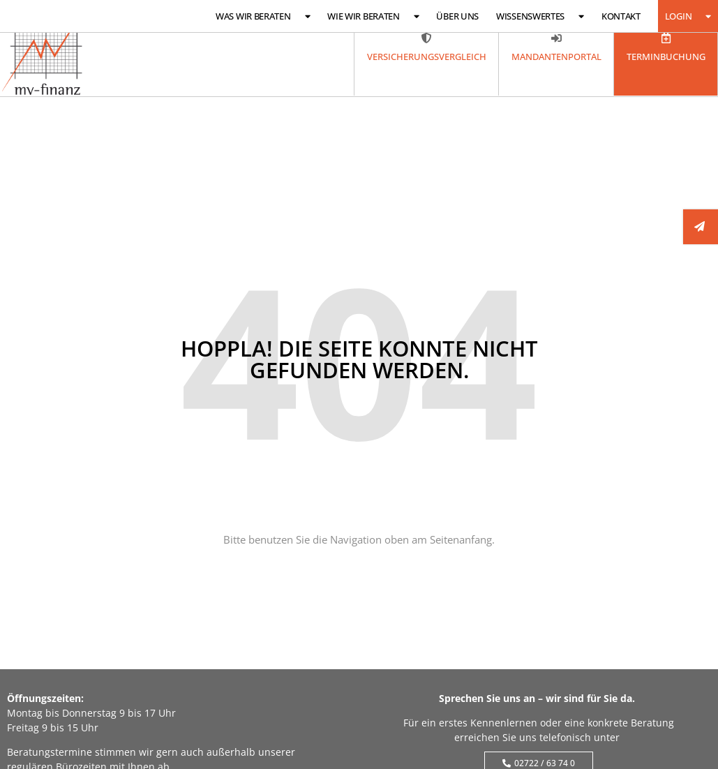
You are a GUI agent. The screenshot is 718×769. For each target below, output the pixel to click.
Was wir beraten (263, 16)
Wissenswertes (540, 16)
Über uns (457, 16)
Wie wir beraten (373, 16)
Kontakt (621, 16)
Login (688, 16)
